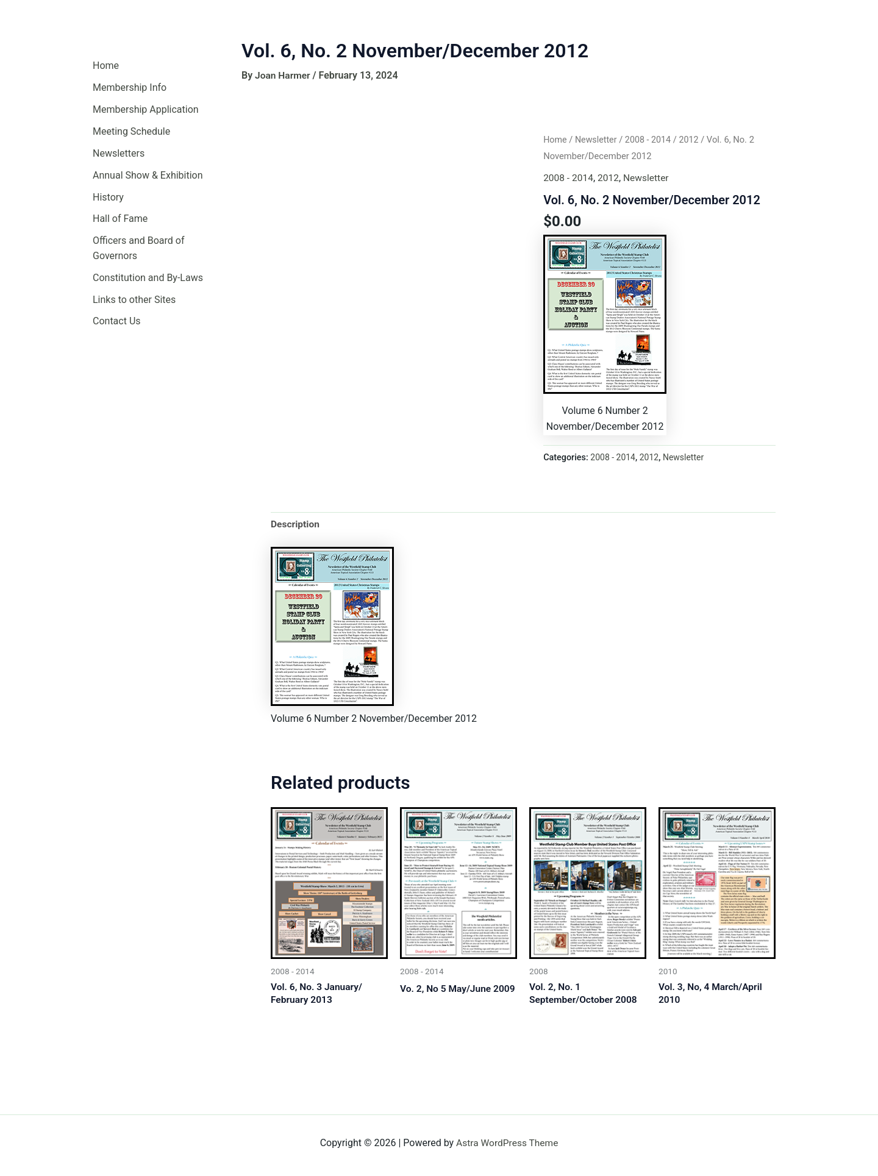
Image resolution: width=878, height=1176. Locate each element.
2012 (692, 139)
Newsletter (597, 139)
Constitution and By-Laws (148, 277)
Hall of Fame (120, 219)
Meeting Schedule (131, 131)
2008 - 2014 (650, 139)
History (108, 197)
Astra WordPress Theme (507, 1143)
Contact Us (117, 321)
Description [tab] (296, 524)
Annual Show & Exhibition (148, 175)
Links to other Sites (134, 299)
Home (106, 65)
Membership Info (129, 87)
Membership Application (146, 109)
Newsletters (119, 153)
